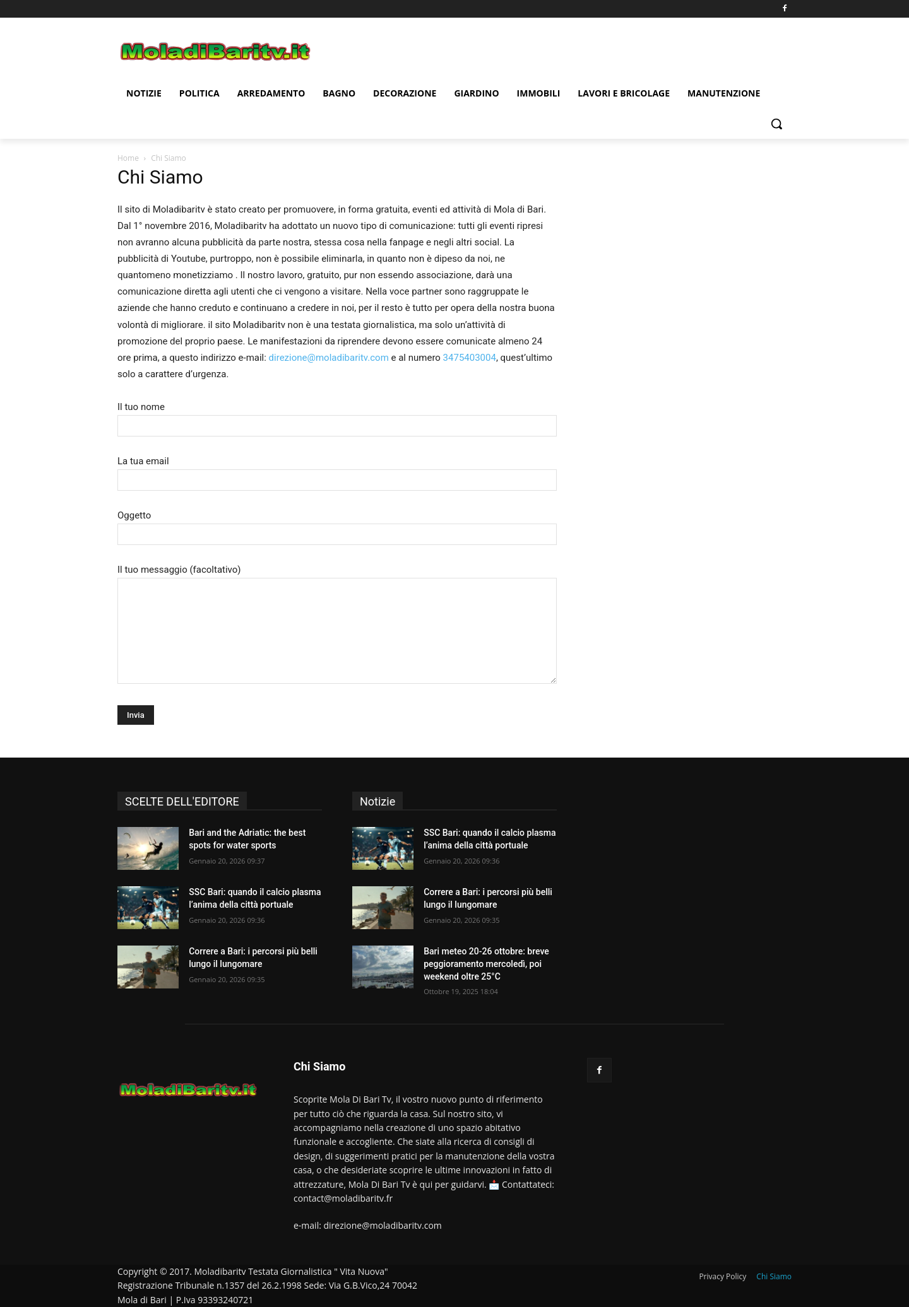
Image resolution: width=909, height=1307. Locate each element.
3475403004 (469, 357)
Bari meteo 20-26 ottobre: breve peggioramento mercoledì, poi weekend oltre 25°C (486, 963)
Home (128, 158)
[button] (776, 123)
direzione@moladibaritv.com (329, 357)
